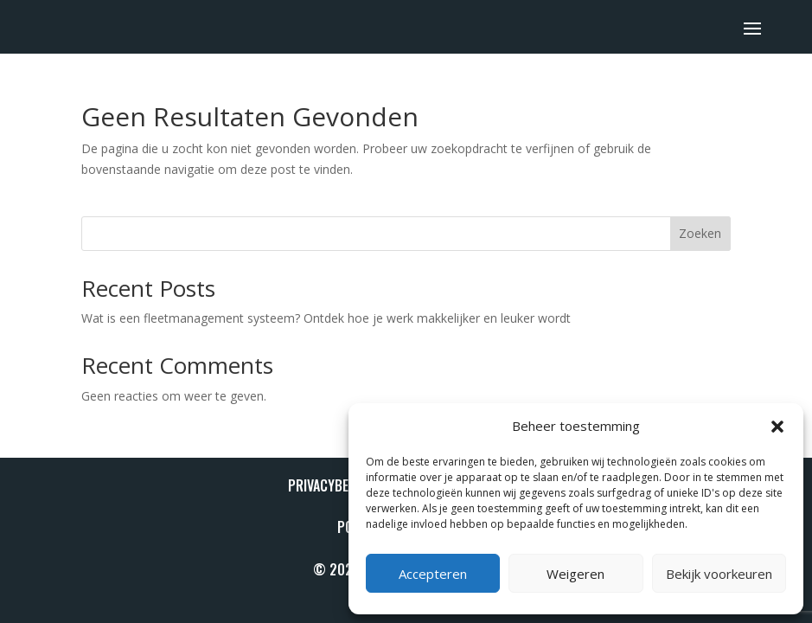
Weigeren (575, 573)
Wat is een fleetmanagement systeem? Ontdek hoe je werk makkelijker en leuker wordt (326, 318)
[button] (777, 426)
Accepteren (433, 573)
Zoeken (700, 233)
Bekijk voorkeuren (719, 573)
